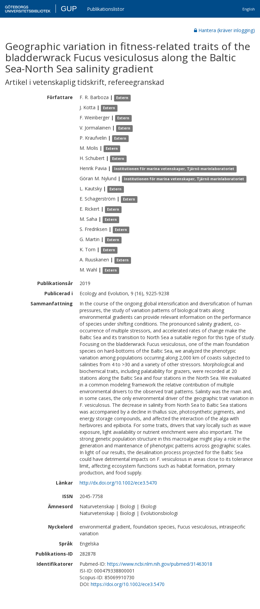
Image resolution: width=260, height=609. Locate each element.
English (248, 8)
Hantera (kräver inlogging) (224, 30)
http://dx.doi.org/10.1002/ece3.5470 (118, 482)
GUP (69, 8)
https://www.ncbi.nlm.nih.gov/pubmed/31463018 (159, 564)
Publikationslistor (105, 9)
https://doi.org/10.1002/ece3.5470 (128, 584)
